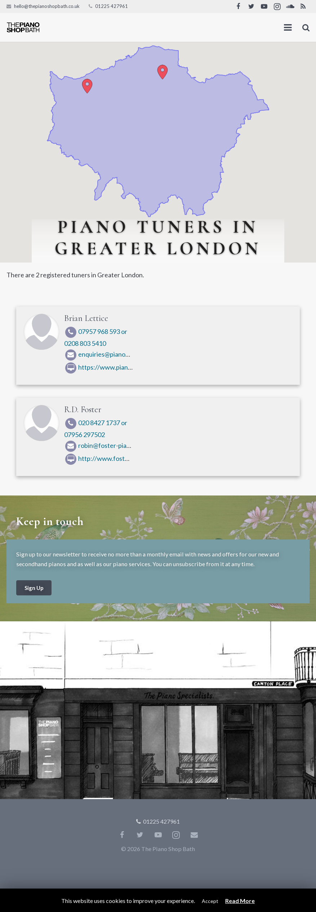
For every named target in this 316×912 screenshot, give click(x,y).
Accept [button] (210, 901)
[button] (162, 72)
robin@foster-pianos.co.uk (108, 445)
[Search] (306, 27)
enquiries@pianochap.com (108, 354)
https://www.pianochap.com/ (112, 367)
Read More (240, 900)
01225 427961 (111, 6)
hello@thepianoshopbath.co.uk (47, 6)
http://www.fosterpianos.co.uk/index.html (130, 458)
